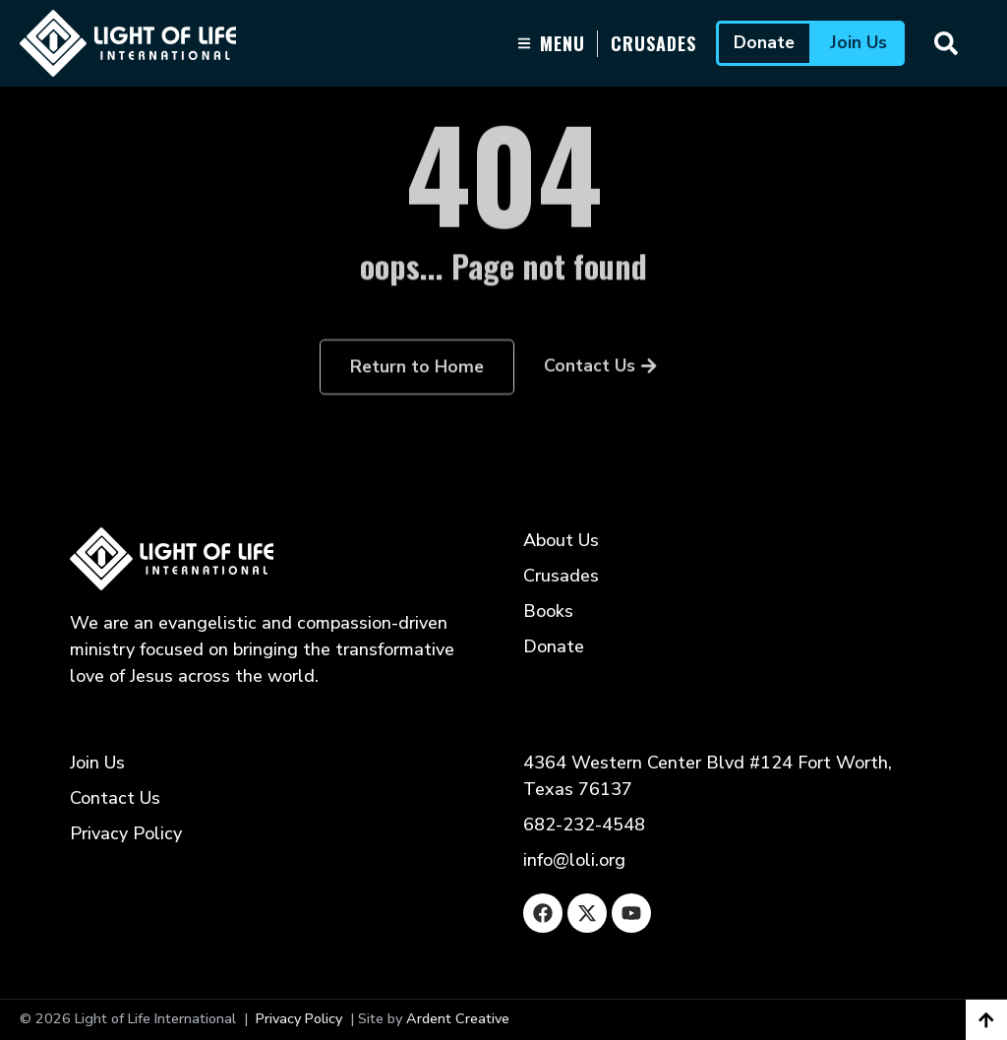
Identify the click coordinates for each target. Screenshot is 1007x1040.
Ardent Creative (457, 1018)
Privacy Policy (299, 1018)
